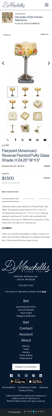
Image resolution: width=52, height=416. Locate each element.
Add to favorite (48, 146)
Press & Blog (26, 355)
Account (26, 334)
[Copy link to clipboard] (7, 140)
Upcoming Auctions (26, 307)
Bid (26, 301)
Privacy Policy (26, 390)
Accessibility (8, 387)
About (26, 340)
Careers (26, 352)
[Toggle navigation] (46, 5)
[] (46, 177)
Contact (26, 328)
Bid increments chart (10, 192)
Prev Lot (7, 35)
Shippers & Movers (26, 316)
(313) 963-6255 (26, 285)
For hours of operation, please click (25, 292)
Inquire (47, 166)
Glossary (43, 387)
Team (26, 349)
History (26, 346)
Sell (26, 322)
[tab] (10, 200)
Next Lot (45, 34)
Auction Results (26, 310)
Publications (26, 358)
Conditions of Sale (27, 387)
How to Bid (26, 313)
